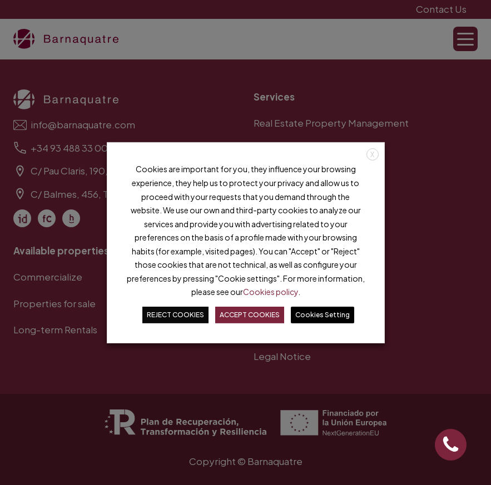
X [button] (372, 154)
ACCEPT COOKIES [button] (250, 315)
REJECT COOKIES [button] (175, 315)
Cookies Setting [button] (322, 315)
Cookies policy (270, 292)
